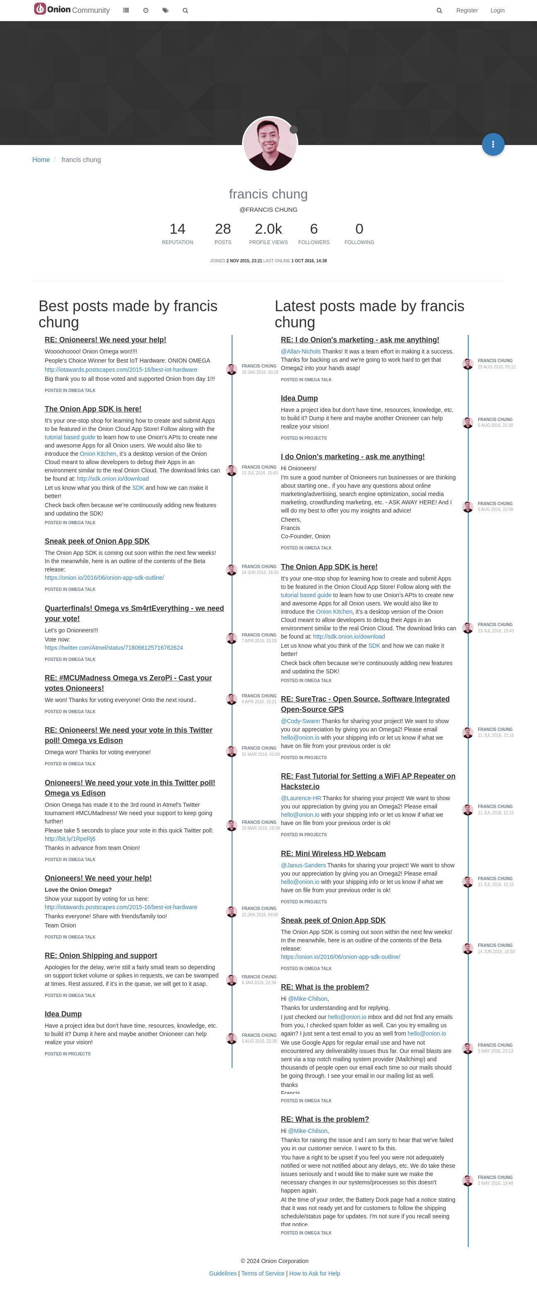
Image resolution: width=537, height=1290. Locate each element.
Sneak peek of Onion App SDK (97, 541)
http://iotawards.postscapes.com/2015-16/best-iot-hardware (121, 369)
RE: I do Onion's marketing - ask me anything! (360, 340)
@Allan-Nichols (301, 351)
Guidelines (223, 1273)
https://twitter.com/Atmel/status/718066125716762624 (114, 647)
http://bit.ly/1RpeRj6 (70, 838)
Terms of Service (262, 1273)
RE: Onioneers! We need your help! (105, 340)
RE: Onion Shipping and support (101, 955)
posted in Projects (68, 1054)
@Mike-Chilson (307, 998)
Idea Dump (63, 1014)
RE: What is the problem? (325, 987)
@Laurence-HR (301, 798)
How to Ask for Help (314, 1273)
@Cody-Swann (300, 721)
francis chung (259, 366)
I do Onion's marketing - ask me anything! (353, 457)
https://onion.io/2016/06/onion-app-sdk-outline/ (104, 577)
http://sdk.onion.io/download (113, 478)
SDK (138, 487)
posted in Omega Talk (70, 390)
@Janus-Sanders (303, 865)
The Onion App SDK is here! (93, 409)
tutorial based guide (70, 437)
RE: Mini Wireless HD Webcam (333, 854)
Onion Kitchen (98, 453)
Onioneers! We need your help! (98, 878)
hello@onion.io (300, 737)
